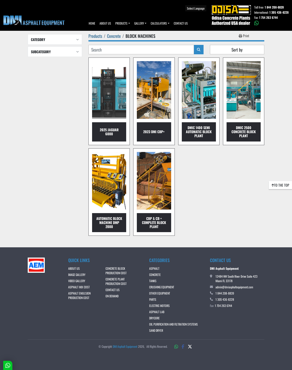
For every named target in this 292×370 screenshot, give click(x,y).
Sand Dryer (156, 330)
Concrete (155, 274)
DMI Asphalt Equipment (125, 346)
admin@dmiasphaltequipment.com (234, 287)
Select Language (196, 8)
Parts (152, 299)
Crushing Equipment (161, 287)
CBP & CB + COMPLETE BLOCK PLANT (154, 222)
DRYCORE (154, 318)
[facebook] (183, 346)
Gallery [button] (139, 23)
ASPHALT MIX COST (79, 287)
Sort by (237, 49)
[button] (122, 23)
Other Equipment (159, 293)
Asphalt (154, 268)
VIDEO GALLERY (76, 281)
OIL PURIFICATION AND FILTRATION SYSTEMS (173, 324)
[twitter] (190, 346)
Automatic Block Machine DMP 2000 (109, 222)
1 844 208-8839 (274, 7)
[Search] (141, 49)
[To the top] (280, 185)
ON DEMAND (112, 296)
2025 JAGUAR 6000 (109, 131)
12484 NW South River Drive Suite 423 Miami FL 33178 (236, 278)
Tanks (152, 281)
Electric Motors (159, 305)
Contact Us (181, 23)
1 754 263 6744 (268, 17)
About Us (105, 23)
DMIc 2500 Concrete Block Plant (243, 131)
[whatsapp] (271, 23)
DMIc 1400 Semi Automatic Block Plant (199, 131)
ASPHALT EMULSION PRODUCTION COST (79, 295)
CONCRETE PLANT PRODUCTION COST (116, 281)
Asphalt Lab (156, 312)
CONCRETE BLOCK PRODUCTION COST (116, 270)
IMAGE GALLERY (76, 274)
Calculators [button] (159, 23)
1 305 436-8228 (279, 12)
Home (92, 23)
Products (121, 23)
